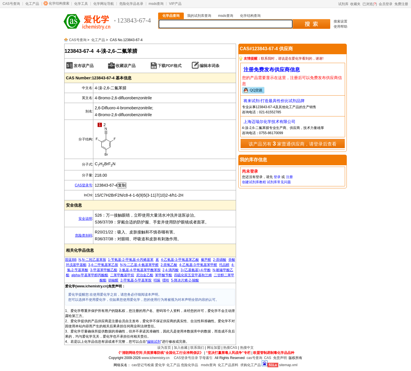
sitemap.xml (288, 365)
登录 (277, 177)
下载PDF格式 (170, 65)
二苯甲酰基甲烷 (122, 275)
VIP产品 (175, 4)
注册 (289, 177)
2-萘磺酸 (219, 260)
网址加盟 (214, 348)
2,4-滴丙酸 (170, 270)
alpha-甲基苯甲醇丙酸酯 (89, 275)
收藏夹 (355, 4)
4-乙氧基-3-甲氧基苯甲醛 (198, 265)
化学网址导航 (103, 4)
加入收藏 (181, 348)
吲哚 (157, 280)
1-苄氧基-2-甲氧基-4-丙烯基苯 (131, 260)
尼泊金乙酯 (144, 275)
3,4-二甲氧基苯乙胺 (103, 265)
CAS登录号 (83, 185)
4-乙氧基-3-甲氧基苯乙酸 (180, 260)
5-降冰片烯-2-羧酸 (185, 280)
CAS (267, 358)
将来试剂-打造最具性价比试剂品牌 (274, 100)
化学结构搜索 (59, 3)
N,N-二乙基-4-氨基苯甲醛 (139, 265)
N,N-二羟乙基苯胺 (92, 260)
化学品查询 (171, 16)
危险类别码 (83, 235)
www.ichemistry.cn (156, 358)
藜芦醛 (206, 260)
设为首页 (164, 348)
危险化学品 (189, 365)
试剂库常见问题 (279, 182)
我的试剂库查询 (199, 16)
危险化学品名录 (131, 4)
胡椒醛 (113, 280)
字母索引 (206, 358)
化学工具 (81, 4)
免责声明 (280, 358)
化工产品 (32, 4)
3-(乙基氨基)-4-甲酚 (196, 270)
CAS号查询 (11, 4)
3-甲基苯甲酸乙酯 (103, 270)
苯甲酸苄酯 (163, 275)
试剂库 (343, 4)
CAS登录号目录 (186, 358)
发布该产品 (84, 65)
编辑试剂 (154, 342)
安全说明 (85, 219)
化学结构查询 (250, 16)
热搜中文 (247, 348)
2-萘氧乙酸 (169, 265)
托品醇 (224, 265)
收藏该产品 (126, 65)
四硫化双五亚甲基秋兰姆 (193, 275)
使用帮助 (340, 27)
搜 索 (311, 24)
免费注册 (401, 4)
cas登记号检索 (143, 365)
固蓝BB (70, 260)
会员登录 (385, 4)
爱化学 (160, 365)
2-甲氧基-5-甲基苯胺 (136, 280)
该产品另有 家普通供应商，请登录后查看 (293, 143)
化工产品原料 (228, 365)
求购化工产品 (250, 365)
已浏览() (369, 4)
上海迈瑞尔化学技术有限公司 (269, 121)
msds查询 (156, 4)
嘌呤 (165, 280)
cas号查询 (254, 358)
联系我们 (197, 348)
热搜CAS (230, 348)
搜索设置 (340, 21)
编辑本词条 (209, 65)
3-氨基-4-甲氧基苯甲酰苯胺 (139, 270)
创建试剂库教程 (254, 182)
